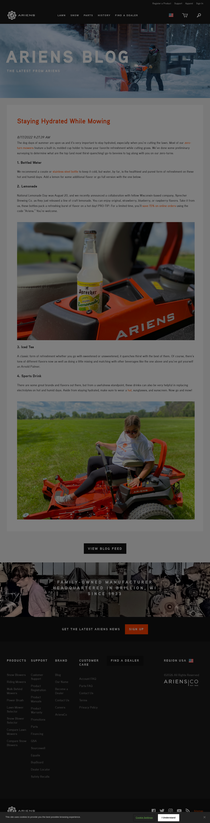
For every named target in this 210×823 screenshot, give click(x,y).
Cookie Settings (144, 817)
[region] (105, 817)
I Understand (169, 817)
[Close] (204, 817)
